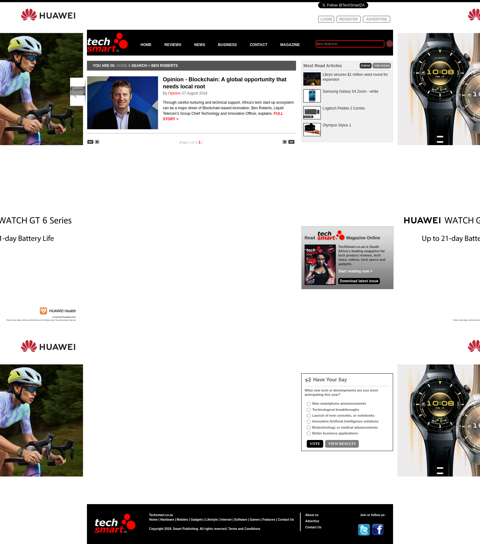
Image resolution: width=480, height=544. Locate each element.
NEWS (199, 45)
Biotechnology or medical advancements (345, 427)
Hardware (167, 519)
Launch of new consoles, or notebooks (343, 415)
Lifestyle (211, 519)
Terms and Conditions (244, 528)
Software (240, 519)
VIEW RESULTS (342, 444)
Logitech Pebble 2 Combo (344, 108)
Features (268, 519)
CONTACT (259, 45)
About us (311, 515)
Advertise (312, 521)
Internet (226, 519)
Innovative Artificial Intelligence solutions (345, 421)
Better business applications (335, 433)
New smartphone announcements (339, 403)
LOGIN (326, 19)
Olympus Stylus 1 (337, 125)
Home (153, 519)
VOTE (315, 444)
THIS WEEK (382, 65)
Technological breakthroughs (335, 409)
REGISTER (348, 19)
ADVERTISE (376, 19)
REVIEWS (172, 45)
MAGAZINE (290, 45)
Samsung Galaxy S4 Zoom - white (350, 91)
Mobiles (182, 519)
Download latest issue (359, 281)
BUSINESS (227, 45)
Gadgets (197, 519)
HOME (146, 45)
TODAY (366, 65)
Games (255, 519)
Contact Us (286, 519)
